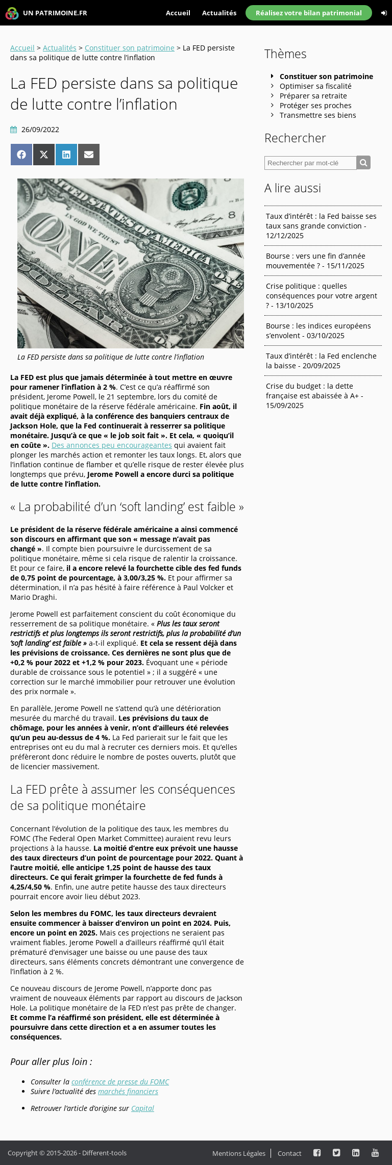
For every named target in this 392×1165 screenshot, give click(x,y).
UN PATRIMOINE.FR (46, 13)
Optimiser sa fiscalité (316, 86)
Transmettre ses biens (318, 115)
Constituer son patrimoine (130, 48)
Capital (142, 1108)
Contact (290, 1153)
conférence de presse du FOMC (120, 1081)
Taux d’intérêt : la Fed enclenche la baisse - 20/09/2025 (321, 360)
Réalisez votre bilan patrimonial (309, 12)
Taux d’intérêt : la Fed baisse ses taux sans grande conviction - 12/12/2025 (321, 225)
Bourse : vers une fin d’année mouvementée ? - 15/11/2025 (315, 260)
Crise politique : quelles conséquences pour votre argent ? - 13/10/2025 (321, 295)
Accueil (178, 12)
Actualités (219, 12)
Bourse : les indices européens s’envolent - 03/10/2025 (318, 330)
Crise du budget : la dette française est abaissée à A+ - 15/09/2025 (314, 395)
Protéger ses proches (316, 105)
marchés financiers (128, 1091)
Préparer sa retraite (313, 95)
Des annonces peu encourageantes (112, 445)
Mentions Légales (238, 1153)
